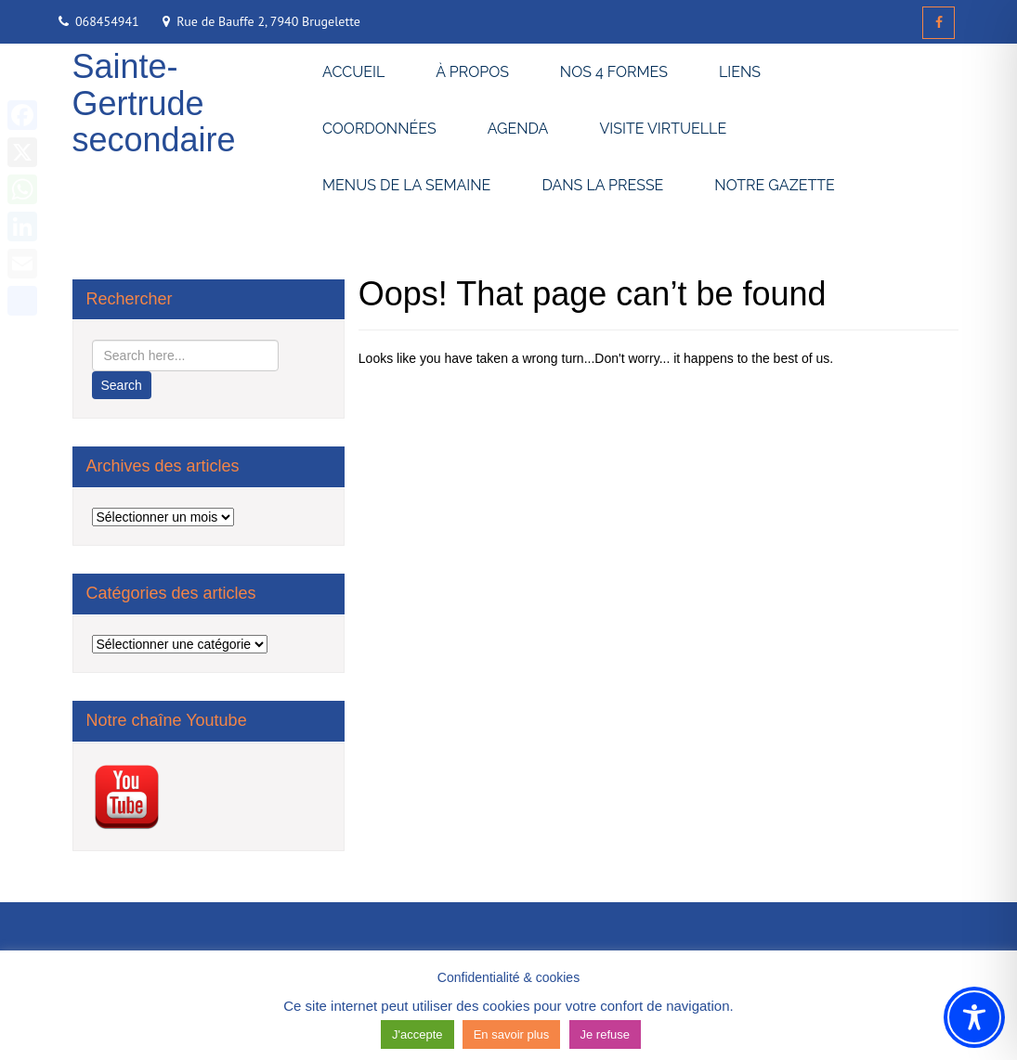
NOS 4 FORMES (614, 72)
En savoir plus (512, 1034)
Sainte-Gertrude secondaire (154, 103)
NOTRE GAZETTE (774, 185)
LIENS (740, 72)
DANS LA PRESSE (602, 185)
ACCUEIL (353, 72)
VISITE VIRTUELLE (662, 128)
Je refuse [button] (605, 1034)
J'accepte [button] (417, 1034)
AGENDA (518, 128)
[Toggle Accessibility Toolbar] (974, 1017)
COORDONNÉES (379, 128)
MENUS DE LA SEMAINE (406, 185)
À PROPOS (472, 72)
